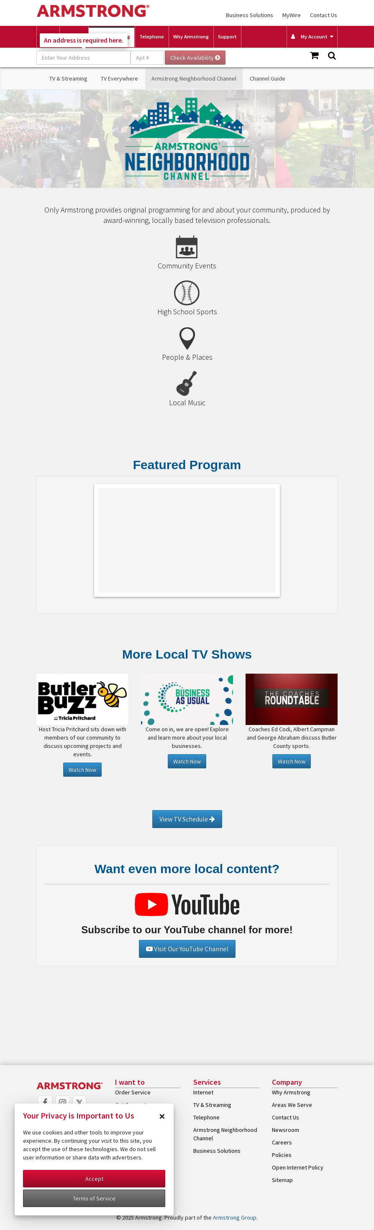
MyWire (291, 15)
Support (227, 36)
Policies (282, 1155)
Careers (282, 1142)
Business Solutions (249, 15)
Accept (94, 1178)
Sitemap (282, 1180)
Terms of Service (94, 1198)
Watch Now (82, 769)
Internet (203, 1092)
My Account (309, 36)
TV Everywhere (119, 78)
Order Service (133, 1092)
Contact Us (323, 15)
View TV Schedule (187, 819)
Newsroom (285, 1130)
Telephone (151, 36)
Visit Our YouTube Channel (187, 949)
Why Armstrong (191, 36)
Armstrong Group (234, 1217)
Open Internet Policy (297, 1167)
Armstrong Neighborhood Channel (193, 78)
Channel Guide (267, 78)
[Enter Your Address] (83, 58)
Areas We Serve (292, 1105)
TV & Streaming (68, 78)
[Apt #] (147, 58)
